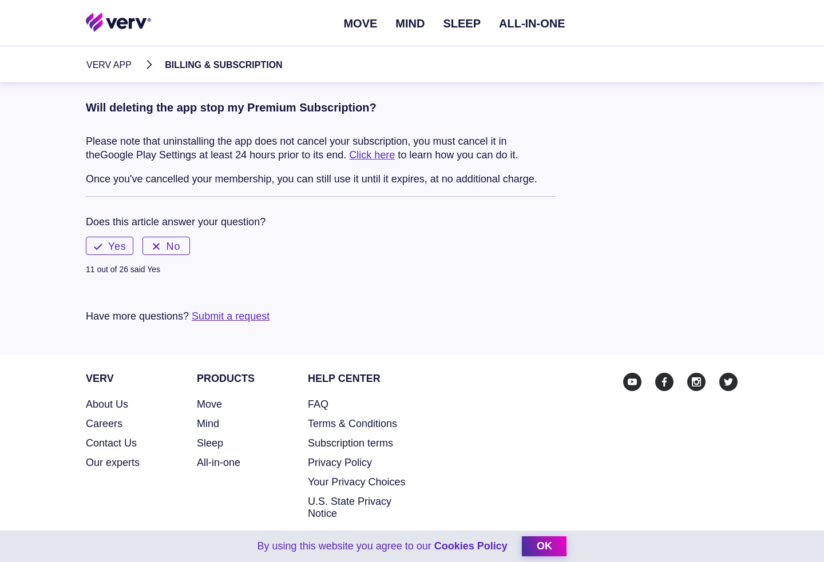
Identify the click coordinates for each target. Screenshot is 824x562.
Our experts (113, 462)
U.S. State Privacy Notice (349, 507)
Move (360, 23)
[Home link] (119, 21)
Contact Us (111, 443)
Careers (104, 423)
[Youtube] (632, 382)
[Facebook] (664, 382)
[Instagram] (696, 382)
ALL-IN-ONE (532, 23)
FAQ (318, 404)
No (166, 246)
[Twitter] (728, 382)
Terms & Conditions (352, 423)
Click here (372, 155)
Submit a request (231, 316)
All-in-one (218, 462)
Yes (110, 246)
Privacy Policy (340, 462)
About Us (107, 404)
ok (545, 546)
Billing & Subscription (223, 65)
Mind (410, 23)
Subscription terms (350, 443)
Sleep (462, 23)
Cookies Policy (470, 546)
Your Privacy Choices (356, 482)
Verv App (109, 65)
